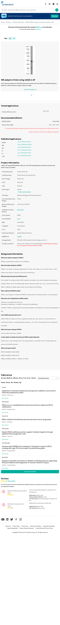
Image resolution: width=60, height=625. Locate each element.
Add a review (11, 481)
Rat (12, 382)
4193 (18, 218)
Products (8, 22)
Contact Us (8, 526)
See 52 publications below (25, 144)
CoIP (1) (33, 378)
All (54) (3, 378)
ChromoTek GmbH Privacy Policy (44, 528)
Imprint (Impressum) (12, 528)
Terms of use (25, 526)
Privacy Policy (16, 526)
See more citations (30, 471)
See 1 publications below (24, 150)
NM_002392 (20, 209)
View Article (5, 398)
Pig (20, 382)
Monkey (16, 382)
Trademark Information (49, 526)
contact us (37, 29)
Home (2, 22)
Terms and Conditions (35, 526)
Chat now (54, 16)
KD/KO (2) (9, 378)
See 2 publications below (24, 141)
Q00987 (19, 236)
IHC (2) (21, 378)
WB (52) (15, 378)
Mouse (8, 382)
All (10, 38)
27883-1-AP (39, 27)
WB (14, 38)
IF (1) (24, 378)
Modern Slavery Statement (27, 528)
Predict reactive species (24, 192)
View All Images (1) (30, 89)
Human (3, 382)
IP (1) (28, 378)
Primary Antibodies (18, 22)
